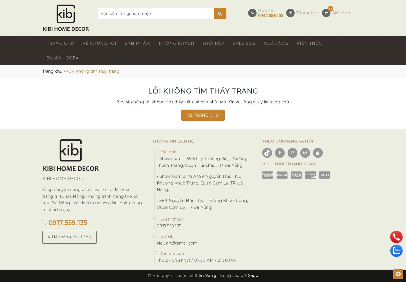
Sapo (253, 275)
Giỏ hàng (341, 12)
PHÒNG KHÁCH (177, 43)
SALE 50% (244, 43)
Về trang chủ (203, 115)
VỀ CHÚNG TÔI (99, 43)
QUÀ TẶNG (276, 43)
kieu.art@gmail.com (177, 243)
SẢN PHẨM (137, 43)
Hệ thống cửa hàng (69, 236)
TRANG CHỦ (60, 43)
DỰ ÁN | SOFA (63, 58)
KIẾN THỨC (309, 43)
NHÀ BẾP (213, 43)
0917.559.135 (270, 15)
